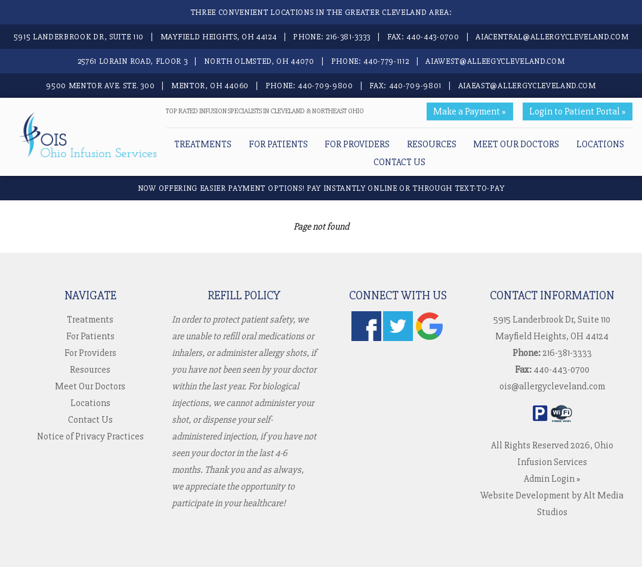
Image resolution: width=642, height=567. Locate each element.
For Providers (357, 144)
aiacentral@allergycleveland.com (552, 37)
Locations (600, 144)
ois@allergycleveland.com (552, 386)
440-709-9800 (325, 85)
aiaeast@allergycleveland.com (527, 85)
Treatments (203, 144)
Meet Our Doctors (516, 144)
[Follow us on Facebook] (366, 338)
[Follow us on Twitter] (398, 338)
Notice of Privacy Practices (90, 436)
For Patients (278, 144)
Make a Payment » (469, 111)
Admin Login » (552, 479)
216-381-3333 (348, 37)
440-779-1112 (386, 61)
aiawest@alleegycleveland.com (494, 61)
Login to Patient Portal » (577, 111)
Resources (431, 144)
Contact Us (399, 162)
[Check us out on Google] (430, 338)
